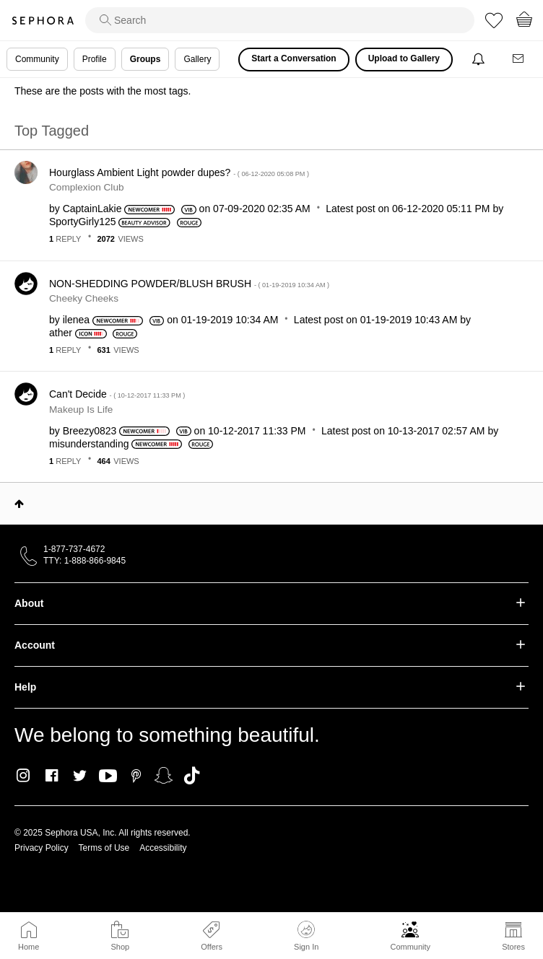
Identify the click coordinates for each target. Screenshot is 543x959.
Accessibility (162, 848)
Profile (94, 59)
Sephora (42, 21)
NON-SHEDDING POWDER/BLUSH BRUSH (189, 283)
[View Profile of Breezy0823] (90, 431)
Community (410, 946)
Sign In (306, 936)
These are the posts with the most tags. (102, 91)
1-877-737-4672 (74, 549)
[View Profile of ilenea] (76, 319)
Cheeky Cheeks (83, 298)
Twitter (80, 775)
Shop (119, 946)
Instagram (23, 775)
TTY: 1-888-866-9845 (84, 561)
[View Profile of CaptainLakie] (92, 208)
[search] (279, 20)
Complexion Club (86, 187)
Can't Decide (117, 394)
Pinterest (136, 775)
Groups (145, 59)
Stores (513, 946)
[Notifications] (480, 59)
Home (28, 946)
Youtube (108, 776)
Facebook (52, 775)
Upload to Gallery (404, 58)
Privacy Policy (41, 848)
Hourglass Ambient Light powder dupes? (179, 172)
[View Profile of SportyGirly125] (82, 221)
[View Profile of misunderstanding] (89, 444)
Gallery (197, 59)
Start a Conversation (293, 58)
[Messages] (519, 59)
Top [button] (19, 504)
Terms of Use (104, 848)
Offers (211, 946)
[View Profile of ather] (60, 332)
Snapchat (164, 775)
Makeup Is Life (81, 409)
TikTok (192, 775)
